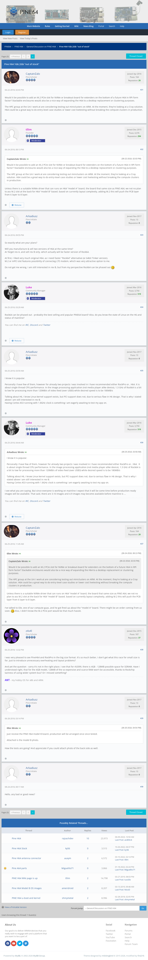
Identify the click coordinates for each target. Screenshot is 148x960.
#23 (141, 235)
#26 (141, 442)
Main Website (33, 26)
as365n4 (128, 839)
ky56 (67, 848)
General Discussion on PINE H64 (41, 46)
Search (112, 26)
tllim (126, 859)
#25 (141, 370)
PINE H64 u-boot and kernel (26, 898)
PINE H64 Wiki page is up (25, 878)
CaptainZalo (33, 73)
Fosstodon (111, 940)
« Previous (15, 56)
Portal (101, 26)
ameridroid (67, 888)
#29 (141, 718)
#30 (141, 786)
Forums (128, 930)
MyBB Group (39, 955)
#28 (141, 649)
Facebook (110, 930)
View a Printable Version (16, 907)
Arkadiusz (31, 216)
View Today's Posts (28, 38)
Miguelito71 (68, 868)
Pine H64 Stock (19, 848)
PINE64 (7, 46)
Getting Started (62, 26)
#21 (141, 90)
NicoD (127, 889)
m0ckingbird (107, 955)
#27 (141, 544)
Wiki (76, 26)
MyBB (17, 955)
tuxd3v (127, 879)
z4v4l (29, 631)
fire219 (141, 955)
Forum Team (131, 944)
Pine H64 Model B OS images (27, 888)
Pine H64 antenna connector (26, 858)
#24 (141, 307)
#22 (141, 149)
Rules (47, 26)
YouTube (110, 937)
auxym (67, 858)
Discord (34, 324)
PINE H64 (18, 46)
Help (122, 26)
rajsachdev (67, 838)
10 (87, 838)
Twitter (46, 324)
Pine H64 (16, 838)
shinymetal (67, 898)
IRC (27, 324)
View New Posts (10, 38)
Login (7, 32)
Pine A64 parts (19, 868)
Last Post (119, 839)
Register (22, 32)
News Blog (88, 26)
